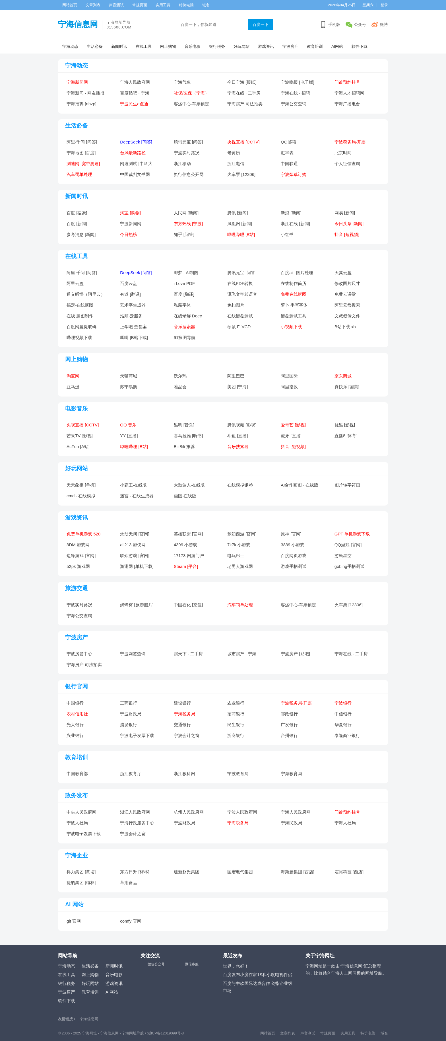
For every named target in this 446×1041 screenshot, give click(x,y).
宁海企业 (76, 855)
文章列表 (93, 5)
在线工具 (144, 46)
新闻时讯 (119, 46)
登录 (384, 5)
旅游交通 (76, 588)
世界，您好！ (236, 966)
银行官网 (76, 686)
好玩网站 (241, 46)
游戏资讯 (266, 46)
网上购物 (168, 46)
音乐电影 (193, 46)
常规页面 (139, 5)
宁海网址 (89, 1033)
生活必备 (95, 46)
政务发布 (76, 795)
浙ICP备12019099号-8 (165, 1033)
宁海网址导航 (133, 1033)
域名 (206, 5)
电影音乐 (76, 408)
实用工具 (163, 5)
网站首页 (69, 5)
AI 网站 (74, 904)
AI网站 (337, 46)
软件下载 (359, 46)
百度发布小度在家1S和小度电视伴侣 (257, 974)
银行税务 (217, 46)
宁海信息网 (78, 24)
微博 (384, 24)
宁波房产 (290, 46)
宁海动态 (70, 46)
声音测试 (116, 5)
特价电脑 (186, 5)
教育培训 (315, 46)
